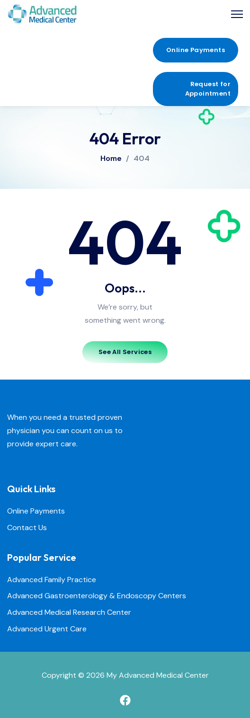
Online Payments (36, 511)
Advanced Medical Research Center (69, 613)
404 (142, 158)
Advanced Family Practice (51, 580)
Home (111, 158)
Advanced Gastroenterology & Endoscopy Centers (96, 596)
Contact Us (27, 528)
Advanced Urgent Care (47, 629)
